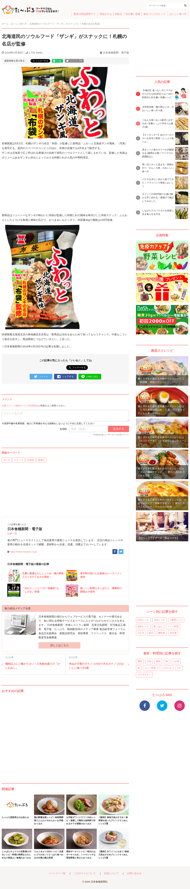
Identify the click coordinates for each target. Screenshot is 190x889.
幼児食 (173, 633)
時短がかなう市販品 (111, 14)
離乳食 (161, 633)
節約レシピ (143, 626)
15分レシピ (143, 620)
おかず (141, 633)
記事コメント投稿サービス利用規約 (20, 405)
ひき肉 (175, 661)
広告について (111, 873)
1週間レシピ (176, 620)
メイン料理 (173, 626)
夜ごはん (158, 626)
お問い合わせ (134, 873)
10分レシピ (159, 620)
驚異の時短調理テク (85, 14)
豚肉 (158, 661)
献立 (151, 633)
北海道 (30, 460)
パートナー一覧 (57, 873)
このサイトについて (85, 873)
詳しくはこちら (59, 645)
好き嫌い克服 (133, 14)
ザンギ (6, 460)
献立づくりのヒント (155, 14)
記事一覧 (12, 533)
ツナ (179, 668)
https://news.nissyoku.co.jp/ (23, 551)
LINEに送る (89, 377)
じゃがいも (166, 668)
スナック (18, 460)
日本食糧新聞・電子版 (116, 52)
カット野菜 (150, 668)
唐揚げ (41, 460)
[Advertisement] (65, 734)
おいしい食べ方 (178, 14)
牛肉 (149, 661)
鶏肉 (140, 661)
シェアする (65, 377)
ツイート (41, 377)
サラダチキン (144, 674)
